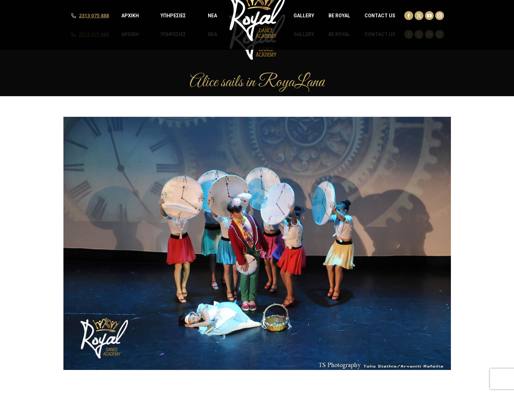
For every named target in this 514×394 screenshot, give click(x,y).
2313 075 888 (94, 34)
